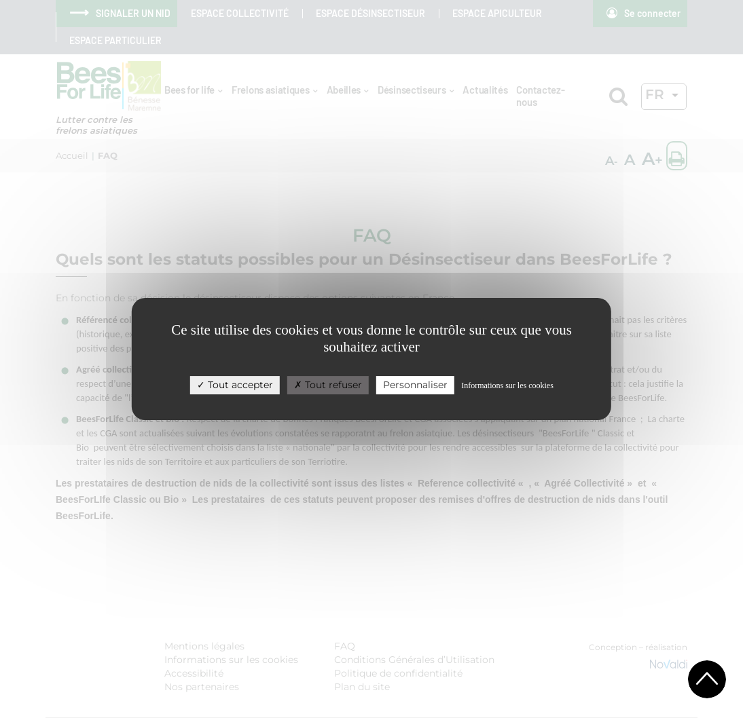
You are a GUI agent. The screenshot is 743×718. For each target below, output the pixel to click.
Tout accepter (235, 385)
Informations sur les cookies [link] (507, 385)
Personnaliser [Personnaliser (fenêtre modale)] (415, 385)
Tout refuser (328, 385)
